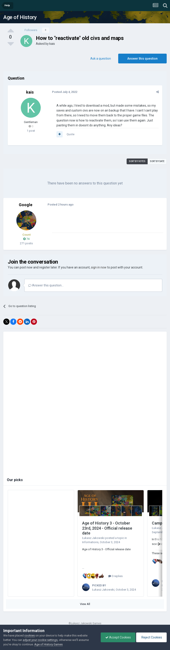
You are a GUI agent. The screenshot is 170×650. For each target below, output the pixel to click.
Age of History (20, 17)
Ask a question (100, 58)
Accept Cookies (118, 637)
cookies (29, 635)
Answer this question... (46, 285)
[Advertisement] (104, 222)
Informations (90, 542)
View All (85, 604)
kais (52, 43)
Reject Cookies (151, 637)
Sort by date (157, 161)
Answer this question (142, 58)
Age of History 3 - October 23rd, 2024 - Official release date (107, 528)
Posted (64, 92)
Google (25, 204)
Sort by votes (137, 161)
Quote (70, 134)
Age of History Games (48, 644)
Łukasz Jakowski (93, 538)
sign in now (98, 267)
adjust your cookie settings (40, 640)
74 (26, 239)
